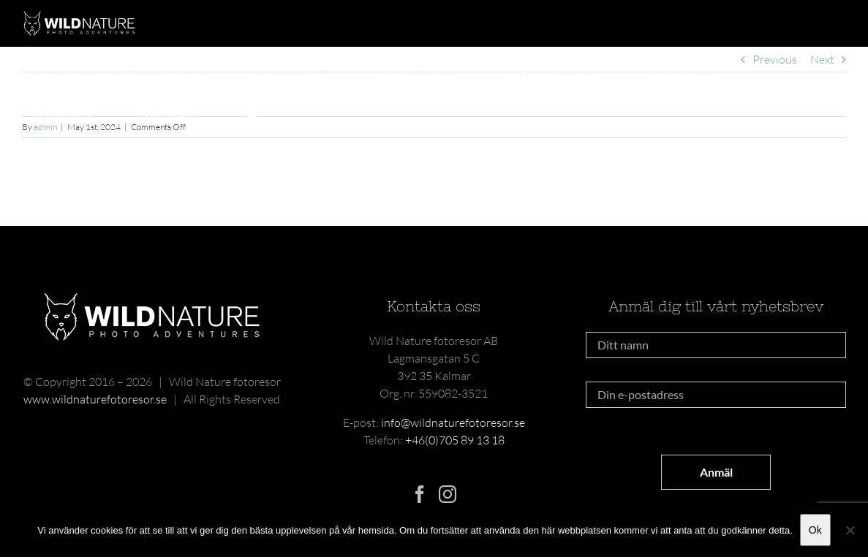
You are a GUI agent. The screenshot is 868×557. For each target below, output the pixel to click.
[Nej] (849, 530)
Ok (815, 530)
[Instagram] (447, 494)
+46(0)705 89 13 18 (455, 440)
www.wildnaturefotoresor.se (95, 399)
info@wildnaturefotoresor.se (453, 422)
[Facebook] (420, 494)
